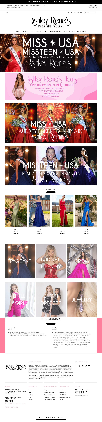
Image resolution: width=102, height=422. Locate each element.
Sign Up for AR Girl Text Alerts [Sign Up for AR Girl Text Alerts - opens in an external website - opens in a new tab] (51, 417)
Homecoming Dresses (49, 392)
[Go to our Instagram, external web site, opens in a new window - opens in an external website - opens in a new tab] (78, 13)
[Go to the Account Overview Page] (9, 13)
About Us (62, 390)
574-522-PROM (93, 5)
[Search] (91, 12)
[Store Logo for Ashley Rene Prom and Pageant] (51, 21)
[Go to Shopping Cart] (7, 12)
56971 (62, 230)
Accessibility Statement (65, 397)
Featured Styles (51, 190)
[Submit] (95, 12)
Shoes (30, 397)
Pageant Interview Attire (49, 399)
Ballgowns (46, 390)
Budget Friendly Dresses (49, 395)
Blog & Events (63, 395)
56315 (16, 230)
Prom (30, 390)
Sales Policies (63, 392)
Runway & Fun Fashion (49, 397)
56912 (39, 230)
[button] (18, 31)
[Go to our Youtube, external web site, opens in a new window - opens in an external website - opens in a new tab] (81, 13)
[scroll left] (48, 192)
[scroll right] (53, 192)
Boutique (31, 395)
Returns (61, 399)
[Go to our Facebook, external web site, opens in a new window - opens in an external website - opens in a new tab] (68, 13)
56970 (86, 230)
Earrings (30, 399)
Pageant (30, 392)
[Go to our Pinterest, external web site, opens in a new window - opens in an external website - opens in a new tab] (75, 13)
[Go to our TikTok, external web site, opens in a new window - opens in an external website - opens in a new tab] (71, 12)
